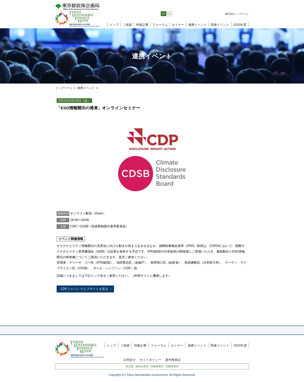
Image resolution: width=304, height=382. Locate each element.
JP (163, 13)
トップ (114, 24)
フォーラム (160, 24)
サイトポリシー (150, 359)
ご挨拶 (127, 24)
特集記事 (142, 24)
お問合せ (129, 359)
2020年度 (240, 24)
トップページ (64, 88)
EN (169, 13)
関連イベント (220, 24)
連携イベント (197, 24)
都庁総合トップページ (236, 14)
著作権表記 (173, 359)
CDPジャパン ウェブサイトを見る (84, 289)
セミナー (178, 24)
